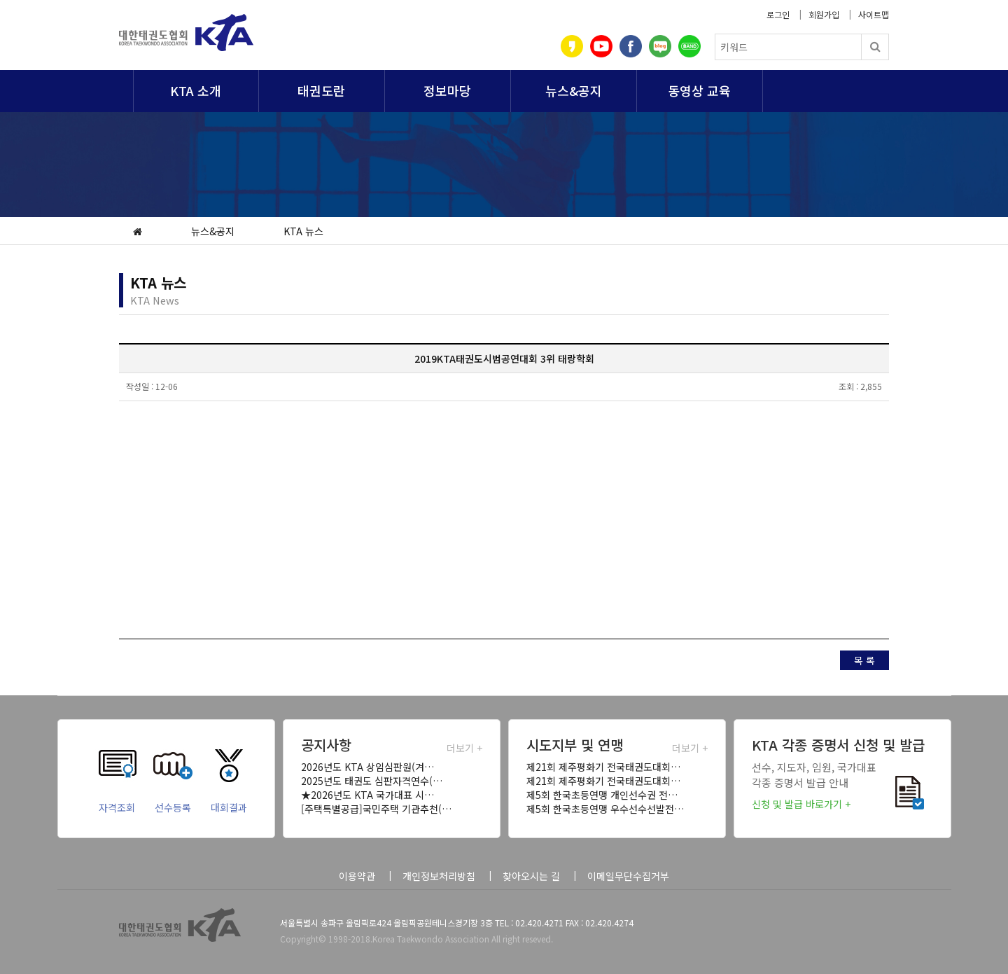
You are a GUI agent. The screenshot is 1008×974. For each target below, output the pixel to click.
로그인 (778, 14)
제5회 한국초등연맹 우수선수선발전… (605, 809)
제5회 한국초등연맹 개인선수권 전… (602, 795)
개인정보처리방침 (438, 876)
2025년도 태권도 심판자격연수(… (371, 781)
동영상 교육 (699, 90)
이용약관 (357, 876)
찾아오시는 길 (531, 876)
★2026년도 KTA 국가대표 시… (367, 795)
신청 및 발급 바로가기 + (801, 804)
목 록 (864, 660)
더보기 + (464, 748)
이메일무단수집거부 (628, 876)
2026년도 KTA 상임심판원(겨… (367, 767)
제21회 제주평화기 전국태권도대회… (603, 767)
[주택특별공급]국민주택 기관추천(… (376, 809)
